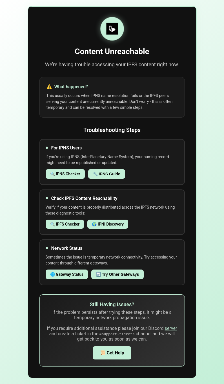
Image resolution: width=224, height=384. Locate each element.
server (171, 328)
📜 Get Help (112, 353)
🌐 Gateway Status (66, 274)
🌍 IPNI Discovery (108, 224)
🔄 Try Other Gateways (117, 274)
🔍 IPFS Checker (65, 224)
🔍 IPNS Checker (65, 174)
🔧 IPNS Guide (106, 174)
